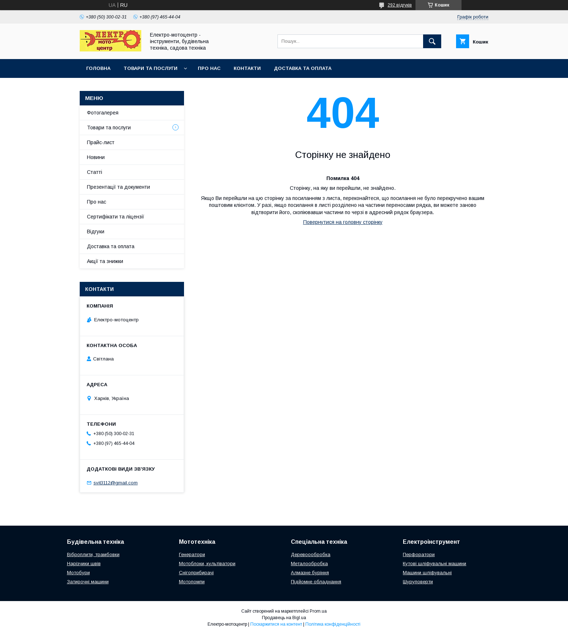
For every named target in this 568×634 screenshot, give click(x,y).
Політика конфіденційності (332, 624)
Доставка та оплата (302, 68)
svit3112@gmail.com (115, 482)
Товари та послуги (151, 68)
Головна (98, 68)
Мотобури (78, 572)
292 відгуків (400, 5)
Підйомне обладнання (316, 581)
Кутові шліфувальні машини (434, 563)
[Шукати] (432, 41)
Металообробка (309, 563)
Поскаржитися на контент (276, 624)
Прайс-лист (100, 142)
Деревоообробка (310, 554)
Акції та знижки (105, 261)
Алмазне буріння (310, 572)
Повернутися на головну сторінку (343, 222)
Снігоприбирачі (196, 572)
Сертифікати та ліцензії (115, 217)
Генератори (192, 554)
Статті (94, 172)
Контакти (247, 68)
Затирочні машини (88, 581)
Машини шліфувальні (427, 572)
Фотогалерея (102, 113)
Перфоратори (419, 554)
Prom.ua (318, 611)
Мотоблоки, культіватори (207, 563)
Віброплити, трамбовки (93, 554)
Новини (96, 157)
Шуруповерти (418, 581)
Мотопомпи (192, 581)
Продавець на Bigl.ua (284, 617)
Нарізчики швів (84, 563)
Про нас (209, 68)
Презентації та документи (118, 187)
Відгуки (95, 231)
